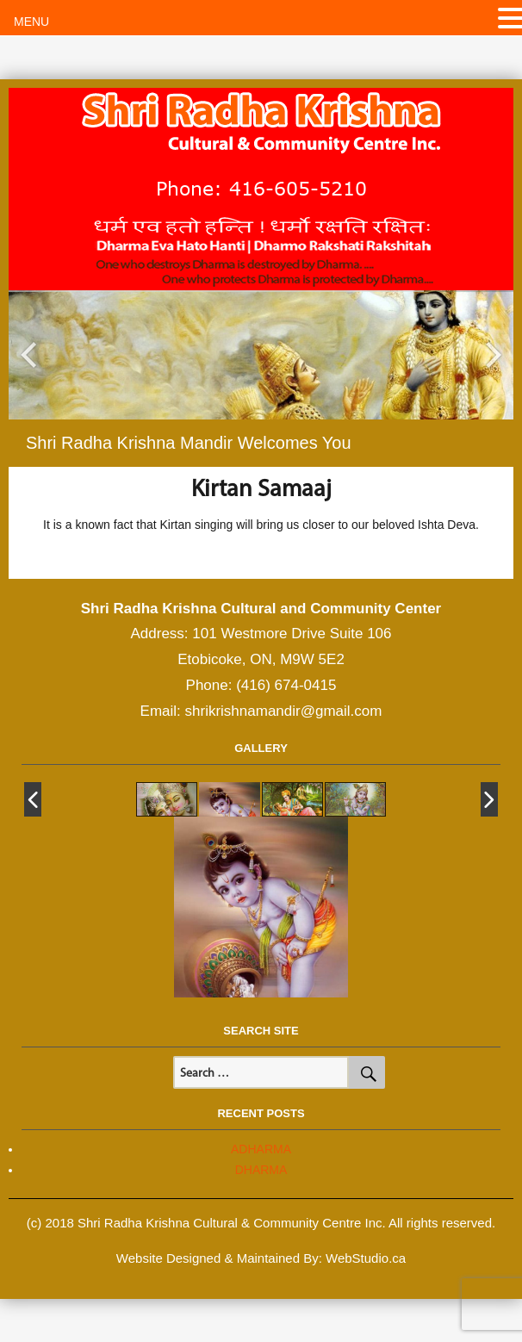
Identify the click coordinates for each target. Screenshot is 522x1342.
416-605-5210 (298, 188)
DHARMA (261, 1170)
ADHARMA (261, 1149)
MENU (31, 21)
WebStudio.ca (366, 1258)
